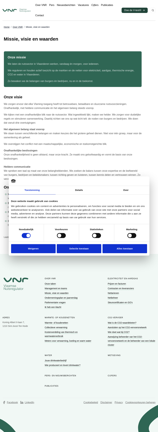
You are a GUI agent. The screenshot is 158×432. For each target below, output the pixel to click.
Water (48, 355)
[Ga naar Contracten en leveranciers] (121, 288)
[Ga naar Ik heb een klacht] (53, 307)
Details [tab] (79, 190)
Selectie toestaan (79, 248)
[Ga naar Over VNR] (41, 5)
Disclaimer (106, 402)
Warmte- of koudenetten (60, 318)
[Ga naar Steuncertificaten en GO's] (120, 302)
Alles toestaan (125, 248)
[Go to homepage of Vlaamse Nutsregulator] (16, 284)
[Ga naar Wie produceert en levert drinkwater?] (63, 365)
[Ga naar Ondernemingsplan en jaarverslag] (61, 298)
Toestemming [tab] (32, 190)
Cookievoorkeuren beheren (140, 402)
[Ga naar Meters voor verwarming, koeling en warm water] (68, 341)
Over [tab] (126, 190)
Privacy (119, 402)
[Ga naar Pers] (51, 5)
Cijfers (112, 376)
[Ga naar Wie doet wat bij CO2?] (119, 332)
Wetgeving (114, 355)
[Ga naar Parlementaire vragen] (55, 302)
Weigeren (33, 248)
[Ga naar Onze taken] (51, 283)
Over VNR (50, 278)
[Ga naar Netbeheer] (113, 298)
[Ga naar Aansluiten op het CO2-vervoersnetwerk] (127, 327)
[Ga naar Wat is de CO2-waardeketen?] (122, 323)
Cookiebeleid (90, 402)
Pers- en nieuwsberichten (60, 376)
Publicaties (51, 386)
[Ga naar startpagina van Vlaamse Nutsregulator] (17, 10)
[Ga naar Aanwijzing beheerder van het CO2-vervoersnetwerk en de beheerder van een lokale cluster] (131, 341)
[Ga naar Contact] (39, 15)
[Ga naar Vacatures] (83, 5)
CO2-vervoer (115, 318)
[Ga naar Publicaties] (107, 5)
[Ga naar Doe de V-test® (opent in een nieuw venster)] (135, 10)
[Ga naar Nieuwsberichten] (66, 5)
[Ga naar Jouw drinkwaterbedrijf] (56, 360)
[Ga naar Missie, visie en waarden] (57, 293)
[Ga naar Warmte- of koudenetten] (57, 323)
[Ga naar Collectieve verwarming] (56, 327)
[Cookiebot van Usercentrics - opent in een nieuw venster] (133, 181)
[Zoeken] (152, 10)
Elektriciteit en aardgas (123, 278)
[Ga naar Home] (7, 27)
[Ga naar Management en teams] (56, 288)
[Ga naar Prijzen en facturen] (117, 283)
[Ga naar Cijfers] (94, 5)
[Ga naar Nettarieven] (113, 293)
